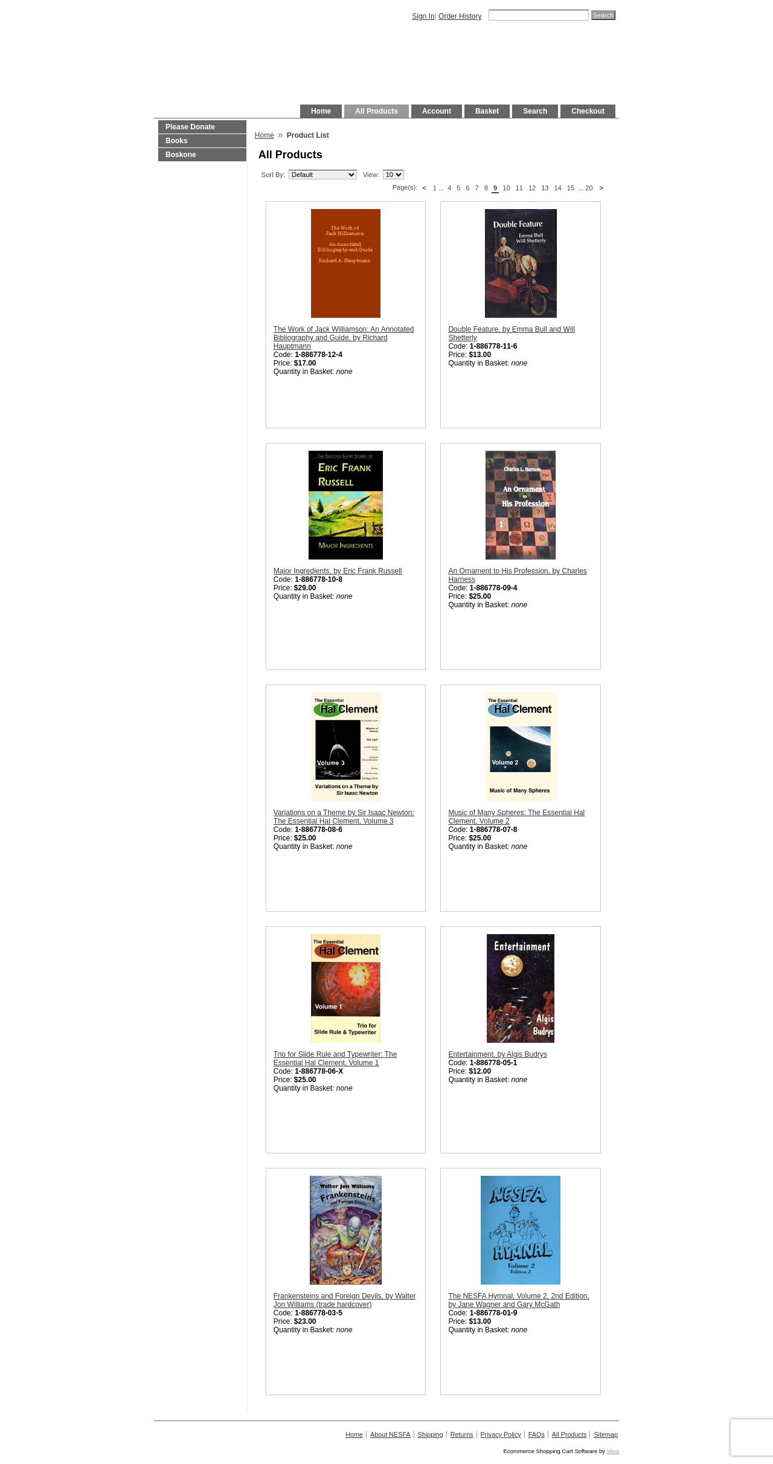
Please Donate (190, 127)
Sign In (423, 16)
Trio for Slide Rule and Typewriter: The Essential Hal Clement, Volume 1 (335, 1058)
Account (436, 111)
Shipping (430, 1434)
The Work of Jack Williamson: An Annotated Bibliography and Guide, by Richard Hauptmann (344, 337)
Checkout (588, 111)
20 (588, 188)
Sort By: (273, 174)
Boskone (180, 154)
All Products (376, 111)
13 (544, 188)
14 (558, 188)
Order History (459, 16)
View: (371, 174)
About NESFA (390, 1434)
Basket (487, 111)
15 (570, 188)
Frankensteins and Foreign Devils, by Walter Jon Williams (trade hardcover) (345, 1300)
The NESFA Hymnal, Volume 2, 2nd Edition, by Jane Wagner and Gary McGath (518, 1300)
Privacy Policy (501, 1434)
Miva (613, 1451)
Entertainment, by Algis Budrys (497, 1054)
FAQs (536, 1434)
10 (506, 188)
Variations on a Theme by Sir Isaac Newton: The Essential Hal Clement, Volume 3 (344, 816)
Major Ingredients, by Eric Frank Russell (338, 571)
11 (519, 188)
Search (535, 111)
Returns (462, 1434)
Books (176, 141)
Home (321, 111)
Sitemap (606, 1434)
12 (532, 188)
